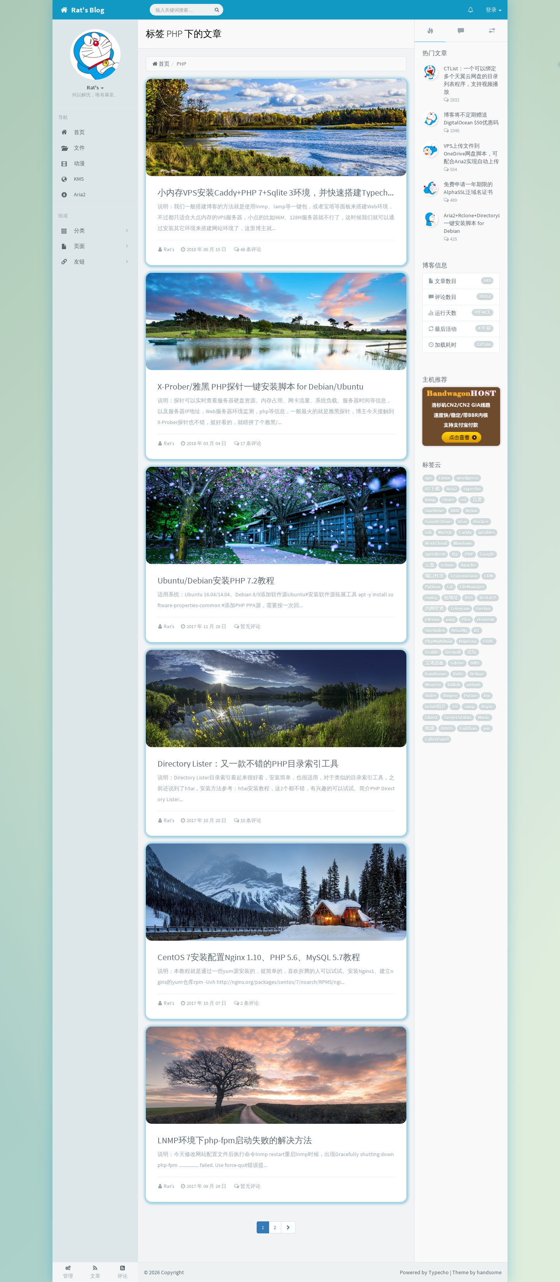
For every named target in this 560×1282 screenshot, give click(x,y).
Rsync (487, 706)
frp (487, 696)
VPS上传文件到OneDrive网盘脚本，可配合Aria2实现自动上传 (471, 153)
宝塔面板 (434, 663)
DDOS (447, 728)
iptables (486, 532)
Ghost (431, 717)
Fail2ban (468, 728)
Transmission (464, 576)
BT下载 (432, 489)
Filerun (432, 619)
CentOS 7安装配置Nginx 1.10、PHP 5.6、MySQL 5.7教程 (259, 957)
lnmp (430, 500)
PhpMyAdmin (438, 641)
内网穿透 (434, 608)
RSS (469, 598)
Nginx (471, 510)
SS (455, 706)
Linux (444, 478)
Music (484, 717)
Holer (430, 696)
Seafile (432, 652)
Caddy (465, 532)
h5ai (462, 521)
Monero (433, 685)
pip (486, 728)
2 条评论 (246, 1003)
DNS (475, 663)
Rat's (169, 249)
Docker (480, 521)
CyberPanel (436, 739)
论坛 (471, 652)
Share (448, 500)
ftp (455, 554)
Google (487, 554)
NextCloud (436, 543)
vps (428, 478)
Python (432, 587)
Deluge (477, 674)
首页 (161, 63)
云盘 (429, 565)
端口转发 (434, 576)
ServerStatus (457, 717)
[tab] (430, 30)
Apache (468, 565)
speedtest (435, 554)
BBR (455, 510)
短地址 (451, 598)
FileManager (472, 587)
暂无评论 (247, 626)
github (473, 685)
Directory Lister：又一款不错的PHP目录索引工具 (248, 763)
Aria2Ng (459, 630)
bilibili (454, 685)
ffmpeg (450, 696)
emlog (431, 598)
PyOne (470, 696)
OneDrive (434, 510)
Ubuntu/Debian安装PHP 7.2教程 (216, 580)
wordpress (467, 478)
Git (450, 587)
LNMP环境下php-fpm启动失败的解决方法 (235, 1140)
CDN (488, 576)
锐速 (429, 728)
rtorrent (485, 619)
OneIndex (435, 630)
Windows (462, 543)
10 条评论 (247, 820)
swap (469, 706)
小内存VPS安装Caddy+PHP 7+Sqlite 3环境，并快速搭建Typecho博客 (284, 192)
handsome (435, 674)
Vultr (458, 674)
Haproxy (467, 641)
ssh (428, 532)
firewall (452, 652)
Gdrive (457, 663)
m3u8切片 (435, 706)
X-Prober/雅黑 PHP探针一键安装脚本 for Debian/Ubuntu (261, 386)
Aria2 (451, 489)
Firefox (483, 608)
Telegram (459, 608)
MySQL (445, 532)
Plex (466, 619)
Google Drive (438, 521)
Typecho (439, 1272)
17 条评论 (247, 443)
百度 (477, 500)
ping (450, 619)
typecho (472, 489)
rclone (447, 565)
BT (477, 630)
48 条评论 (247, 249)
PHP (469, 554)
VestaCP (488, 598)
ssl (463, 500)
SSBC (488, 641)
